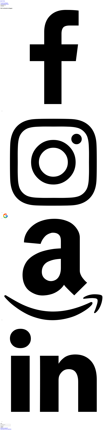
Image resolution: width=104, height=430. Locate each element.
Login (2, 426)
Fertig (4, 0)
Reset (1, 0)
